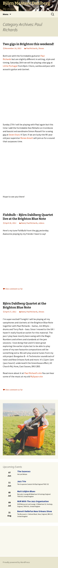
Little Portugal (10, 66)
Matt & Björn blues (26, 491)
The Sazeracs (23, 471)
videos (41, 223)
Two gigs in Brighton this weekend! (28, 44)
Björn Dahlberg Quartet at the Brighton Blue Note (24, 305)
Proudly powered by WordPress (16, 562)
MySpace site (36, 376)
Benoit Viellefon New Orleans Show (34, 511)
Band (23, 223)
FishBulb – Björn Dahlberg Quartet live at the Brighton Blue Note (28, 217)
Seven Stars (14, 134)
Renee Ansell (26, 138)
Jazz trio (21, 481)
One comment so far (14, 289)
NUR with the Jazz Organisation (33, 501)
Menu (5, 14)
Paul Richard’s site (33, 373)
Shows (41, 48)
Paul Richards (31, 48)
